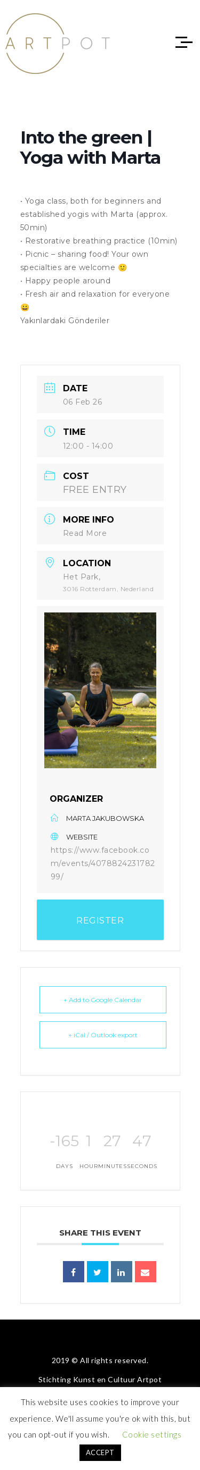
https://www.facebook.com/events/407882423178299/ (103, 863)
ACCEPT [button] (100, 1452)
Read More (85, 533)
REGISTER (100, 920)
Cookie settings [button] (152, 1434)
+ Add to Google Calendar (102, 1000)
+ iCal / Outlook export (103, 1035)
